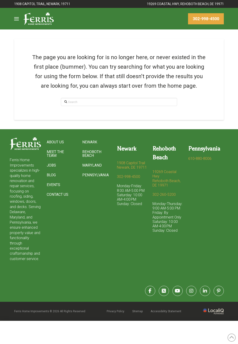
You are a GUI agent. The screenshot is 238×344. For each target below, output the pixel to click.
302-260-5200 (164, 194)
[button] (16, 18)
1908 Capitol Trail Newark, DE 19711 (132, 165)
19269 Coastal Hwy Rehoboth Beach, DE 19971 (166, 178)
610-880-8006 (200, 158)
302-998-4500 (128, 176)
